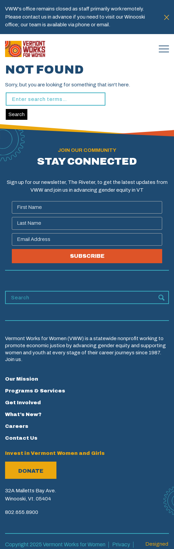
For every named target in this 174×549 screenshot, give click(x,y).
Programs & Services (35, 390)
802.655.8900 (21, 512)
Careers (16, 426)
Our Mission (21, 379)
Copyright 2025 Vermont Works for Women (55, 544)
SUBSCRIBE (87, 256)
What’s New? (23, 414)
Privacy (121, 544)
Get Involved (23, 402)
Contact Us (21, 438)
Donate (30, 471)
